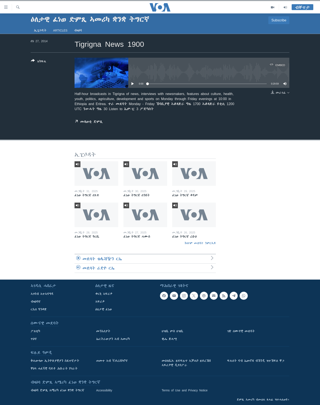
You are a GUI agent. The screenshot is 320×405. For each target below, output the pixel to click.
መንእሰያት (103, 331)
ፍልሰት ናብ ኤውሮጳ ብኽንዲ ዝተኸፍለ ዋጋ (255, 361)
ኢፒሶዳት (40, 30)
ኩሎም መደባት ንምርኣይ (200, 243)
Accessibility (104, 390)
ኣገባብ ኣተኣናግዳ (42, 294)
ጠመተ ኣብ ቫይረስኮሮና (112, 361)
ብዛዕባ (78, 30)
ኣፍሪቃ (100, 301)
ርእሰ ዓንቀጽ (39, 309)
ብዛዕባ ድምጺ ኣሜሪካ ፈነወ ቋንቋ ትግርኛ (57, 390)
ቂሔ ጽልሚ (169, 339)
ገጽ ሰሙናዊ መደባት (241, 331)
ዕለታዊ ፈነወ (103, 309)
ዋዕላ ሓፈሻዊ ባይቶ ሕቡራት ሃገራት (54, 368)
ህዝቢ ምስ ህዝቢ (172, 331)
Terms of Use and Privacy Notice (185, 390)
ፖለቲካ (35, 331)
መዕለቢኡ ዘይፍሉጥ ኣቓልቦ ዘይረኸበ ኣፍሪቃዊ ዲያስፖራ (186, 363)
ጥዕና (34, 339)
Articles (60, 30)
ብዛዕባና (36, 301)
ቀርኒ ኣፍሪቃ (103, 294)
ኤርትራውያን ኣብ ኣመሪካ (113, 339)
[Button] (38, 62)
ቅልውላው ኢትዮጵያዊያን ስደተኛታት (55, 361)
